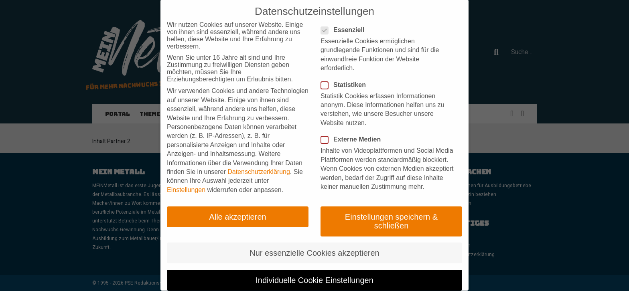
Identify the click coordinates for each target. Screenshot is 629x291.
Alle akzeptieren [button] (237, 204)
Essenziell (345, 17)
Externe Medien (353, 126)
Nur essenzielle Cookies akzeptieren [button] (314, 240)
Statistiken (346, 71)
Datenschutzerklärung (258, 159)
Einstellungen (186, 177)
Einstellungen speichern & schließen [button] (391, 208)
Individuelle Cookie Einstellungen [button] (314, 267)
